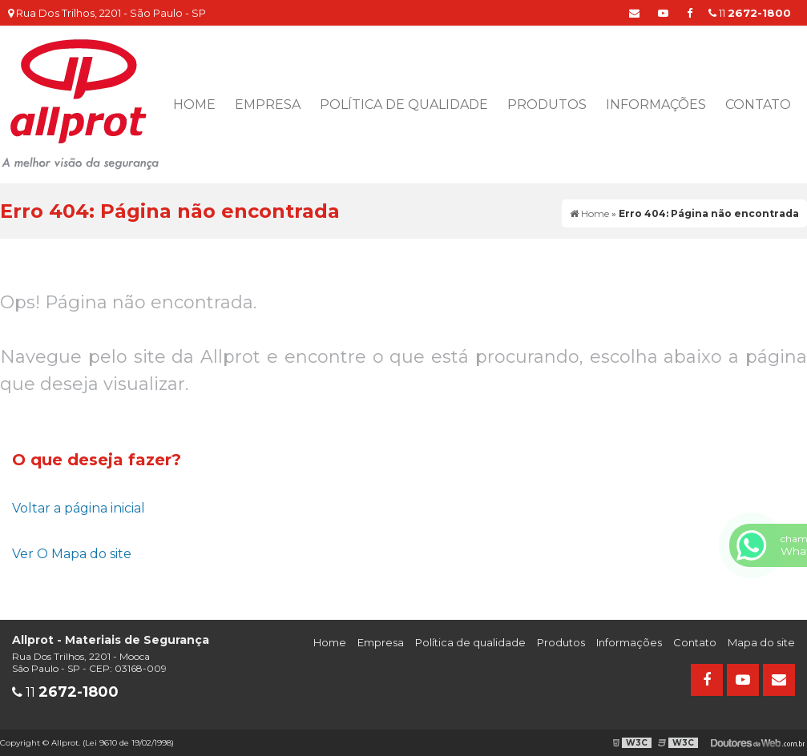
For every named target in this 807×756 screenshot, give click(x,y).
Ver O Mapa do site (71, 553)
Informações (656, 104)
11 (749, 12)
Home (194, 104)
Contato (758, 104)
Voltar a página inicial (78, 508)
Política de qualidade (404, 104)
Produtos (547, 104)
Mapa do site (761, 642)
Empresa (268, 104)
